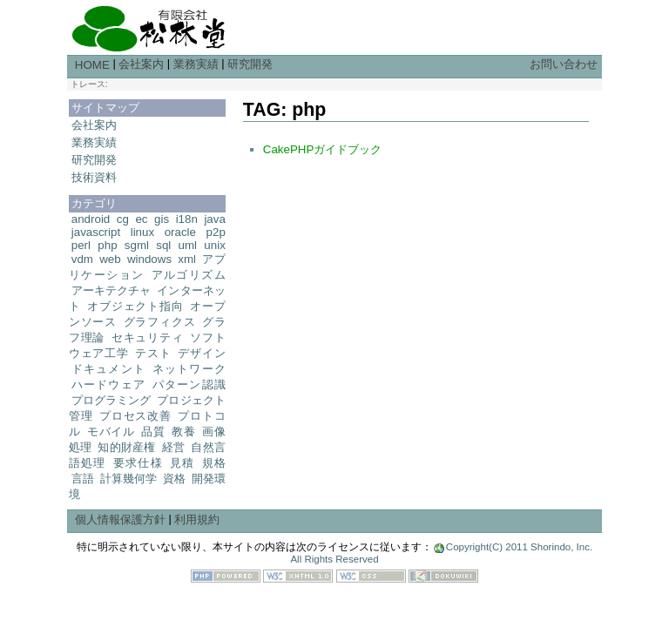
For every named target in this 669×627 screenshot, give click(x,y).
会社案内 (141, 64)
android (90, 219)
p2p (216, 232)
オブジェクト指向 (135, 306)
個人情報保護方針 (120, 519)
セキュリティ (148, 337)
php (107, 245)
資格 (174, 478)
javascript (95, 232)
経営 (174, 447)
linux (142, 232)
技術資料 (94, 177)
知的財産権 (126, 447)
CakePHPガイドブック (322, 149)
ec (141, 219)
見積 (182, 462)
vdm (82, 259)
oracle (180, 232)
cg (123, 219)
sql (163, 245)
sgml (137, 245)
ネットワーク (189, 368)
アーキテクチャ (111, 290)
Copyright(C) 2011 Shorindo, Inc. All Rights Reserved (441, 553)
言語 (82, 478)
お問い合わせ (564, 64)
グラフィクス (160, 321)
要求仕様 (138, 462)
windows (149, 259)
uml (188, 245)
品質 (153, 431)
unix (214, 245)
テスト (153, 353)
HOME (92, 64)
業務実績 (196, 64)
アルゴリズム (189, 274)
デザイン (201, 353)
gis (161, 219)
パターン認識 (189, 384)
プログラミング (111, 400)
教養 (183, 431)
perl (81, 245)
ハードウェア (108, 384)
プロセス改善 (135, 415)
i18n (187, 219)
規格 (214, 462)
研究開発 (250, 64)
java (214, 219)
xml (187, 259)
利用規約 (197, 519)
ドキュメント (108, 368)
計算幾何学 (128, 478)
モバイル (111, 431)
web (109, 259)
